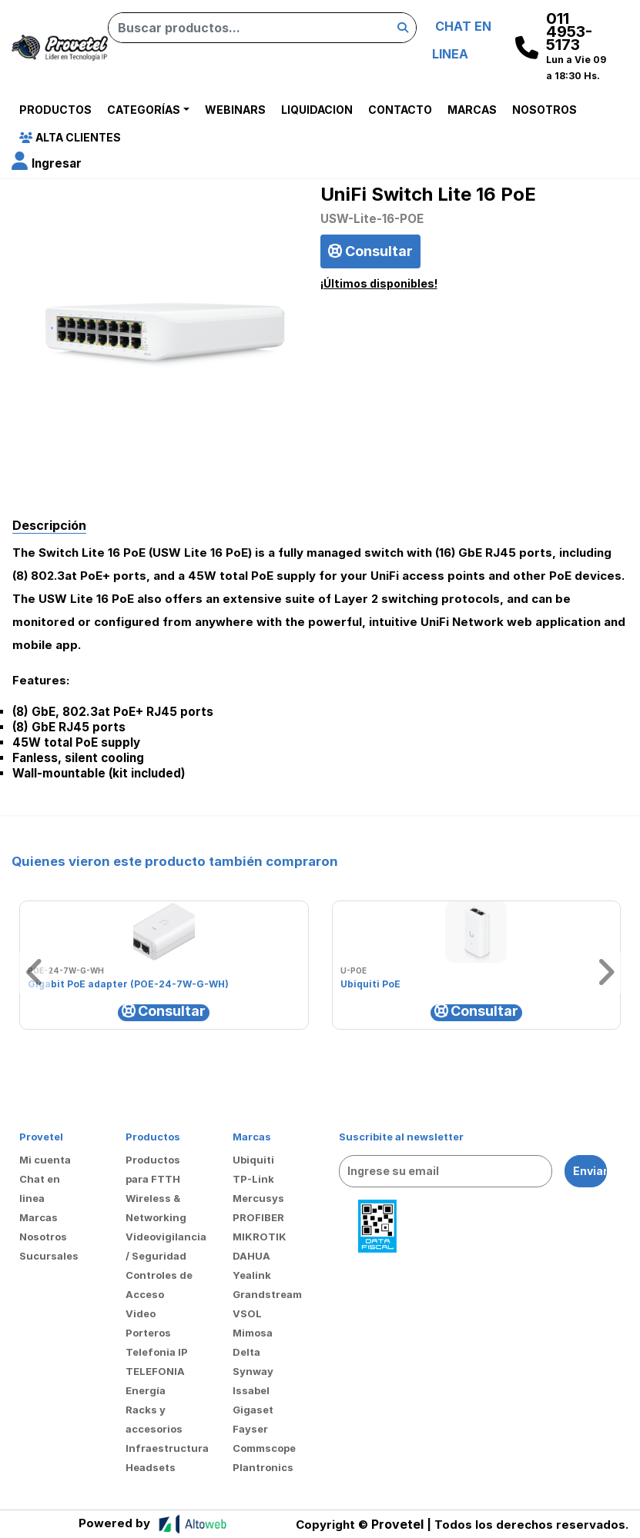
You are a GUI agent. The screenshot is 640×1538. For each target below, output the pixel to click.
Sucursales (49, 1256)
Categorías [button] (143, 109)
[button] (47, 163)
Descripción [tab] (49, 525)
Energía (146, 1390)
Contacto (400, 109)
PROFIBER (258, 1217)
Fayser (250, 1429)
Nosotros (544, 109)
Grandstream (267, 1294)
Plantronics (263, 1467)
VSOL (247, 1313)
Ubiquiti (253, 1160)
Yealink (252, 1275)
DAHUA (251, 1256)
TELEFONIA (155, 1371)
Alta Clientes (70, 137)
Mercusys (258, 1198)
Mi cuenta (45, 1160)
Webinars (235, 109)
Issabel (251, 1390)
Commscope (264, 1448)
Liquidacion (317, 109)
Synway (253, 1371)
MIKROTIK (259, 1236)
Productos (55, 109)
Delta (246, 1352)
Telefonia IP (157, 1352)
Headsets (151, 1467)
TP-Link (253, 1179)
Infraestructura (167, 1448)
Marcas (472, 109)
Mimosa (253, 1333)
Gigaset (253, 1409)
